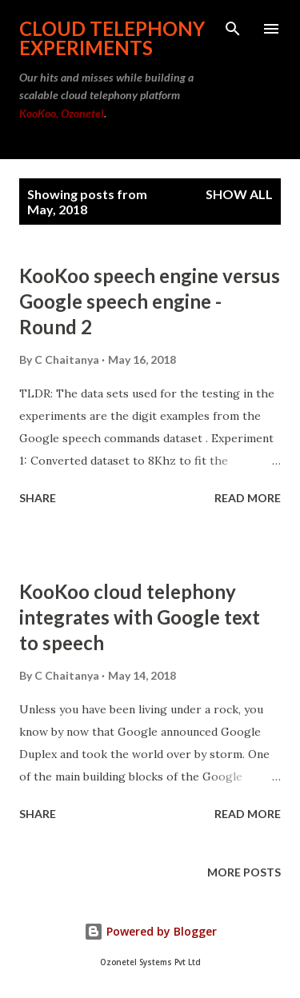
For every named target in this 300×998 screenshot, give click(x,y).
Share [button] (37, 498)
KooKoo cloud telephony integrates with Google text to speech (139, 617)
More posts (244, 872)
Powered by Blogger (150, 931)
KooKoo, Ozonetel (61, 113)
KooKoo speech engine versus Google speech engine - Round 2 (149, 301)
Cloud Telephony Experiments (112, 38)
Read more (247, 498)
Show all (239, 194)
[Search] (232, 28)
